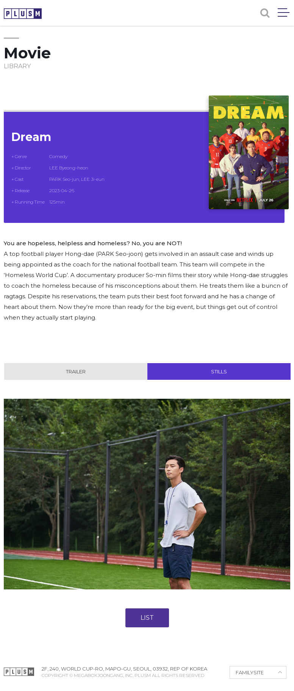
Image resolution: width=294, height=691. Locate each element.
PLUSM (23, 13)
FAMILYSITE (250, 672)
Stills (219, 371)
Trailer (76, 371)
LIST (147, 617)
